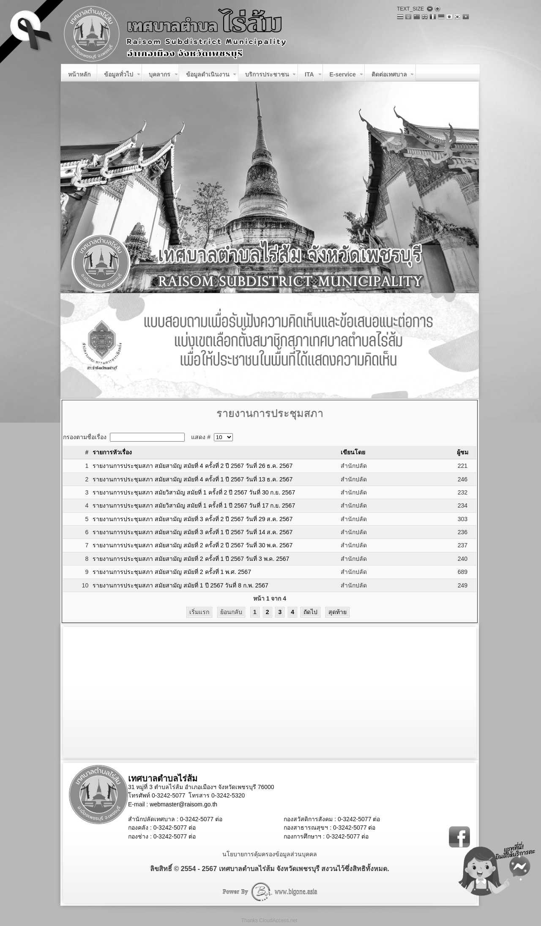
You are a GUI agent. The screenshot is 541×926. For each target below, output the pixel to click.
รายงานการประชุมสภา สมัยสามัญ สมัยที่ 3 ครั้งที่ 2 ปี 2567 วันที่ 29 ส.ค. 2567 (192, 519)
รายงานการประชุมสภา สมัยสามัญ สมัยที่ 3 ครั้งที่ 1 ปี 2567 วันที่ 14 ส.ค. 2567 (192, 532)
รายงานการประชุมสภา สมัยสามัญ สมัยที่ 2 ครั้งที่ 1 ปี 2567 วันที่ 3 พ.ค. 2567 (191, 558)
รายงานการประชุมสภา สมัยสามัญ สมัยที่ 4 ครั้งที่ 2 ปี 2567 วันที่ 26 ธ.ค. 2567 (192, 465)
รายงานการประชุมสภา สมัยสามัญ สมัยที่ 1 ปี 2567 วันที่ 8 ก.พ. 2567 (180, 585)
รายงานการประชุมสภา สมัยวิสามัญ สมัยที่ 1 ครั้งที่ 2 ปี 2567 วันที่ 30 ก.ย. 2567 (194, 492)
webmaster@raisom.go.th (183, 804)
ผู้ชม (462, 452)
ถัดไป (310, 612)
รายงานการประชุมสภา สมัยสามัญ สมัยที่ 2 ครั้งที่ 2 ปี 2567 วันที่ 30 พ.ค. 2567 (192, 545)
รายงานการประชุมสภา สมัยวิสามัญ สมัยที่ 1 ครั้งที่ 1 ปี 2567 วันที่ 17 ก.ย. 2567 (194, 505)
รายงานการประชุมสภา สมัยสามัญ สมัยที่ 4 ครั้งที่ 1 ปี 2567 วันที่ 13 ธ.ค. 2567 (192, 479)
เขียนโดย (353, 452)
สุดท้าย (337, 612)
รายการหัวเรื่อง (112, 452)
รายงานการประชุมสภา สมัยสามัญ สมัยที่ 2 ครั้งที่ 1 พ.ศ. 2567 (172, 571)
